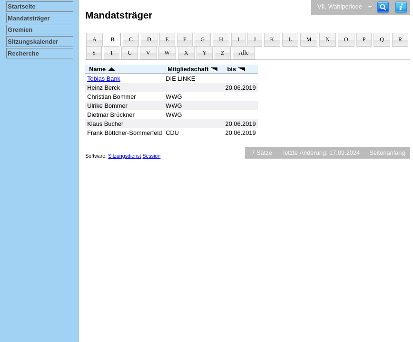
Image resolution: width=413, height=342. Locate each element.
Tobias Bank (103, 78)
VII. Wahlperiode (339, 6)
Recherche (23, 53)
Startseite (21, 6)
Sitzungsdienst (124, 156)
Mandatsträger (28, 18)
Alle (244, 52)
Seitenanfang (387, 152)
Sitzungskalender (33, 41)
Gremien (20, 29)
